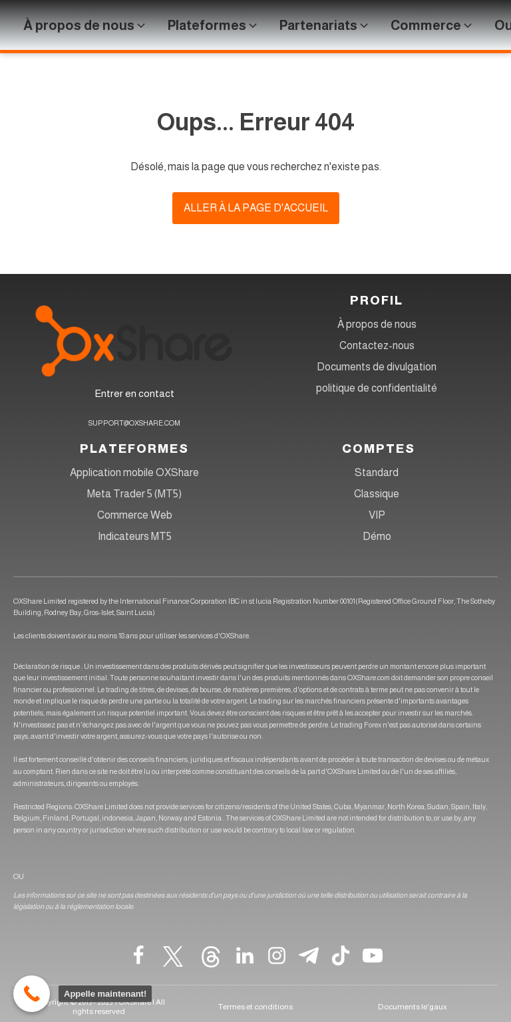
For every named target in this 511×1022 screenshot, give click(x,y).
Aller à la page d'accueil (256, 207)
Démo (377, 536)
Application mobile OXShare (134, 472)
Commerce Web (134, 515)
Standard (377, 472)
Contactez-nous (377, 345)
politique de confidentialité (376, 388)
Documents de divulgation (376, 366)
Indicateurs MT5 (135, 536)
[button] (85, 25)
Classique (376, 493)
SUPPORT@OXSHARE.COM (134, 423)
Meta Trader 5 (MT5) (134, 493)
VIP (377, 515)
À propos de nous (377, 324)
